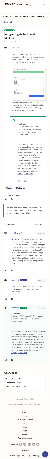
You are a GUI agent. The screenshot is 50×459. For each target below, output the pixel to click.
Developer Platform (25, 420)
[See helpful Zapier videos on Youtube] (38, 444)
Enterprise (25, 431)
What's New (38, 16)
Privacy (36, 456)
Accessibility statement (33, 404)
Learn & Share (21, 16)
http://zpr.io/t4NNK (26, 174)
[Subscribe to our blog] (29, 444)
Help (25, 416)
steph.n (14, 308)
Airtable (9, 188)
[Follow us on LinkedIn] (24, 444)
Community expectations (16, 386)
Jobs (25, 427)
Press (25, 423)
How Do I (8, 22)
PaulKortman (16, 233)
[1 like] (12, 195)
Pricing (25, 412)
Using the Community (15, 383)
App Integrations (25, 438)
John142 (14, 48)
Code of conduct (13, 379)
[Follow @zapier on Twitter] (33, 444)
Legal (29, 456)
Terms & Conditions (16, 404)
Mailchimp (20, 188)
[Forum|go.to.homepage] (17, 4)
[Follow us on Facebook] (20, 444)
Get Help (6, 16)
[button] (45, 4)
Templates (25, 434)
